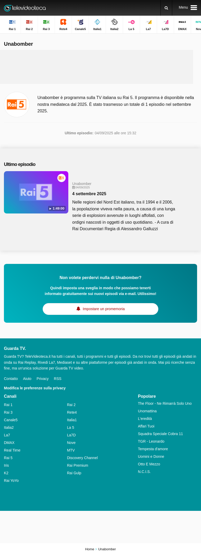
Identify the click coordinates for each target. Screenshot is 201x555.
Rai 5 (8, 458)
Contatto (11, 379)
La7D (71, 435)
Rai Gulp (74, 473)
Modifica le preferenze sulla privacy (35, 388)
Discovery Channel (82, 458)
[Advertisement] (100, 67)
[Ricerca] (166, 8)
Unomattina (147, 411)
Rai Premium (77, 465)
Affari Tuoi (146, 426)
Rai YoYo (11, 480)
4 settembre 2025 (89, 194)
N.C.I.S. (144, 472)
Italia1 (72, 420)
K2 (6, 473)
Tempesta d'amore (153, 449)
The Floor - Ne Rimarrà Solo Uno (165, 403)
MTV (71, 450)
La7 (7, 435)
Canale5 (11, 420)
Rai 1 (8, 405)
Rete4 (72, 412)
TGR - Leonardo (151, 441)
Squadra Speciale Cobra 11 (160, 434)
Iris (6, 465)
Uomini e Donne (151, 456)
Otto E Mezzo (149, 464)
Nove (71, 443)
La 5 (70, 427)
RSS (58, 379)
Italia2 (9, 427)
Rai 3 (8, 412)
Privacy (43, 379)
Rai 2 (71, 405)
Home (89, 549)
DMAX (9, 443)
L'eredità (145, 419)
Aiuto (27, 379)
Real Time (12, 450)
